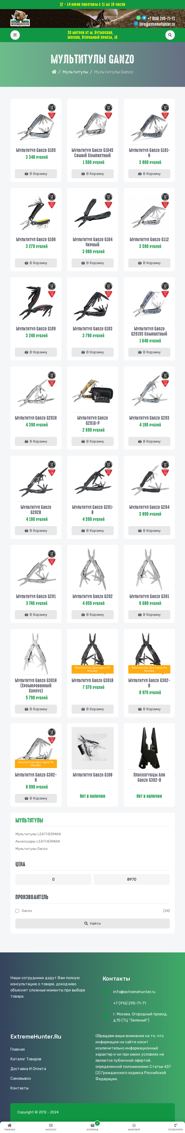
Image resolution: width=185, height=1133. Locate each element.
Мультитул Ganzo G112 (149, 239)
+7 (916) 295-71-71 (161, 19)
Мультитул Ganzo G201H (36, 418)
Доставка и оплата (28, 1068)
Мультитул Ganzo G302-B (149, 683)
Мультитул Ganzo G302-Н (36, 777)
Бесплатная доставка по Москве (92, 669)
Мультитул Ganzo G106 (36, 239)
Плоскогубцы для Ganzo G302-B (149, 777)
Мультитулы (75, 72)
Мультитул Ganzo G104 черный (92, 242)
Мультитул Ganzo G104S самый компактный (92, 153)
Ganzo (27, 911)
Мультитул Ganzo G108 (92, 775)
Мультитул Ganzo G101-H (149, 153)
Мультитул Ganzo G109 (36, 328)
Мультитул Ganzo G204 (149, 507)
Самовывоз (20, 1078)
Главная (17, 1049)
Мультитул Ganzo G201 (36, 596)
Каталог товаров (25, 1059)
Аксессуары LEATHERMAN (37, 841)
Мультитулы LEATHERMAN (38, 834)
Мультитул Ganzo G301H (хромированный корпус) (36, 685)
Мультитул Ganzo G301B (92, 680)
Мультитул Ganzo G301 (149, 596)
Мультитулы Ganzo (31, 849)
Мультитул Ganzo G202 (93, 596)
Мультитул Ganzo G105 (36, 150)
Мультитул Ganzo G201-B (92, 510)
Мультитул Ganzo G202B (36, 510)
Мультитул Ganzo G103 (92, 328)
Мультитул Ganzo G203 (149, 418)
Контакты (19, 1088)
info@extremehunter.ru (157, 24)
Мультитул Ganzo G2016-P (92, 420)
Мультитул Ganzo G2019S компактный (149, 331)
